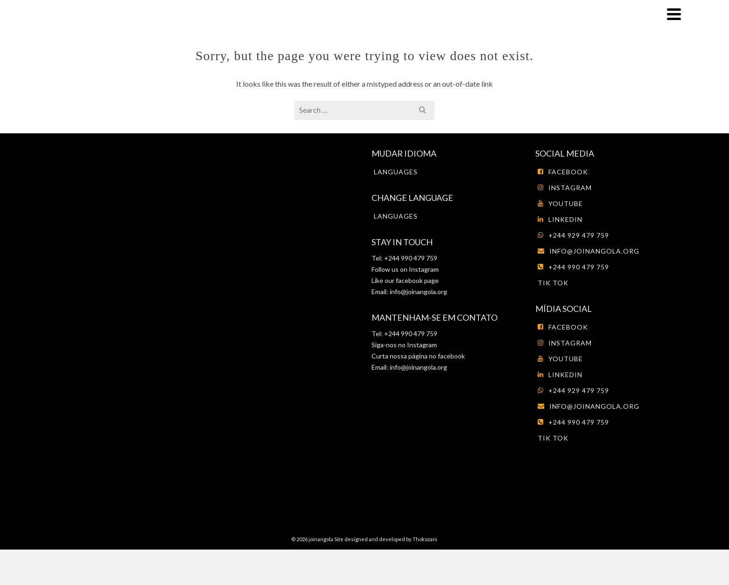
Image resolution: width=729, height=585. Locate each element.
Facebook (563, 172)
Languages (396, 172)
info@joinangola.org (418, 292)
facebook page (417, 280)
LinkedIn (560, 219)
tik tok (553, 283)
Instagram (423, 269)
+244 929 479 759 (573, 235)
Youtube (560, 203)
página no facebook (436, 356)
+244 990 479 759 (573, 267)
